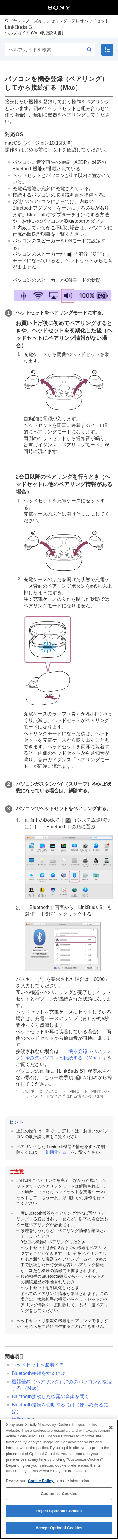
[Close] (110, 1427)
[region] (59, 1479)
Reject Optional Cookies (59, 1511)
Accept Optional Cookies (59, 1528)
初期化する (56, 1152)
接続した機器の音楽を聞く (50, 1396)
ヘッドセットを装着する (38, 1364)
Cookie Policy (41, 1481)
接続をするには (38, 1373)
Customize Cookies (59, 1493)
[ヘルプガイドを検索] (50, 49)
